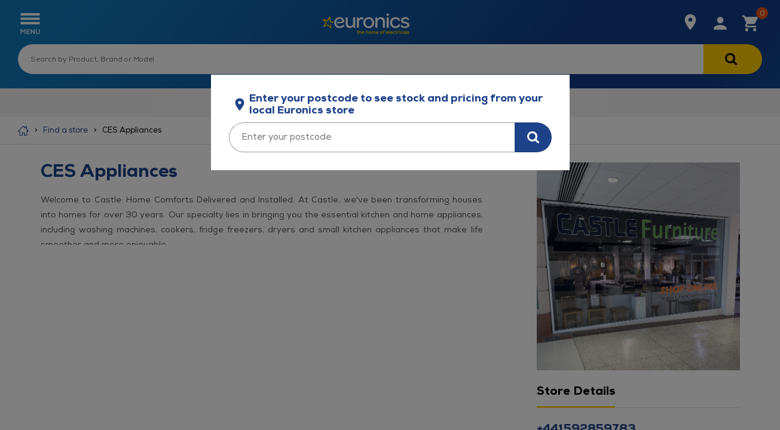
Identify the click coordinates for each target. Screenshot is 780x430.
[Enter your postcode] (372, 137)
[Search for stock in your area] (533, 137)
